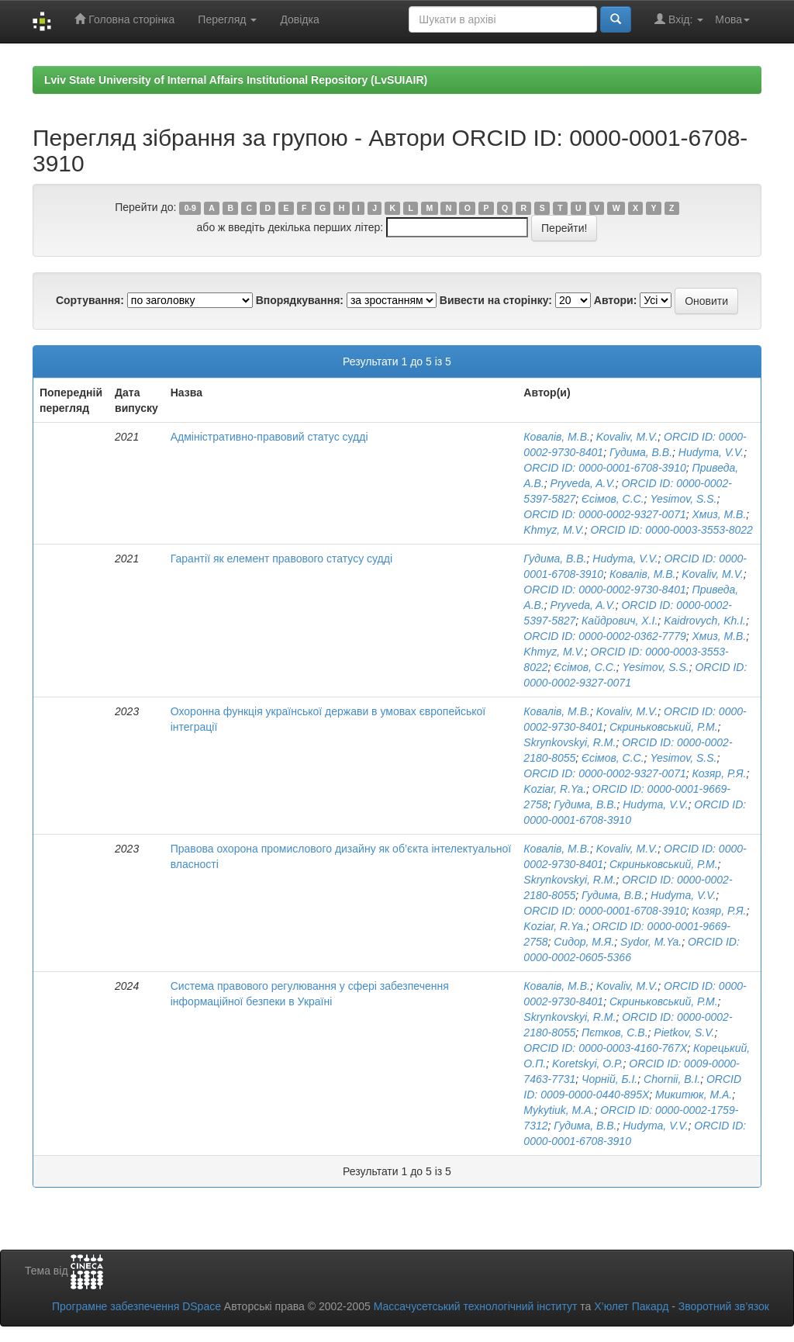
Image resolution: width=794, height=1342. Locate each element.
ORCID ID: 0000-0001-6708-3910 (604, 468)
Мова (732, 19)
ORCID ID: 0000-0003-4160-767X (605, 1048)
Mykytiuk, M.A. (558, 1110)
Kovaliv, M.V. (627, 437)
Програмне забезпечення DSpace (136, 1306)
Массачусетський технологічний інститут (476, 1306)
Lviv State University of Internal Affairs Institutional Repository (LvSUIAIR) (235, 80)
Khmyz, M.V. (553, 530)
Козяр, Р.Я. (719, 773)
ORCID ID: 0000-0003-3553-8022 (671, 530)
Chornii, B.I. (672, 1079)
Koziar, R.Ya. (554, 789)
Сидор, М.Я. (584, 942)
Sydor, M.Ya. (651, 942)
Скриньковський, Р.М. (663, 727)
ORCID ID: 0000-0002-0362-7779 (604, 636)
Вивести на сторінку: (496, 300)
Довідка (299, 19)
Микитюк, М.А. (693, 1094)
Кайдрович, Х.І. (620, 620)
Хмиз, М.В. (719, 514)
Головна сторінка (124, 19)
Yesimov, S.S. (683, 499)
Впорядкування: (299, 300)
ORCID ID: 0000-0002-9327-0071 (604, 514)
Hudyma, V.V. (711, 452)
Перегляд (227, 19)
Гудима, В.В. (640, 452)
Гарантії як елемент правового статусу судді (281, 558)
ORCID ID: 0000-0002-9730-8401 (604, 589)
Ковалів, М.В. (556, 437)
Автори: (615, 300)
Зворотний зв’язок (723, 1306)
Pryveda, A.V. (583, 483)
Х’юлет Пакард (631, 1306)
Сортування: (90, 300)
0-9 (190, 208)
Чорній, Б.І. (609, 1079)
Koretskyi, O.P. (587, 1063)
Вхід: (678, 19)
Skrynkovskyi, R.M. (569, 742)
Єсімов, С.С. (613, 499)
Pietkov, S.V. (684, 1032)
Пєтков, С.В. (614, 1032)
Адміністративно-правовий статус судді (269, 437)
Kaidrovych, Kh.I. (705, 620)
